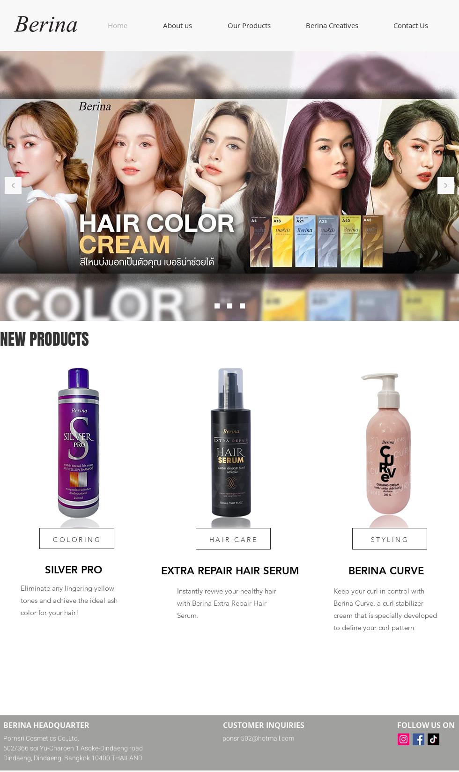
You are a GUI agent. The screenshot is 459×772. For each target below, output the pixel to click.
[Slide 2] (229, 306)
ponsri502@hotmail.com (258, 738)
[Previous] (13, 186)
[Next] (445, 186)
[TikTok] (433, 739)
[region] (73, 493)
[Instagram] (403, 739)
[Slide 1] (217, 306)
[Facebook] (418, 739)
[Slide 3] (242, 306)
